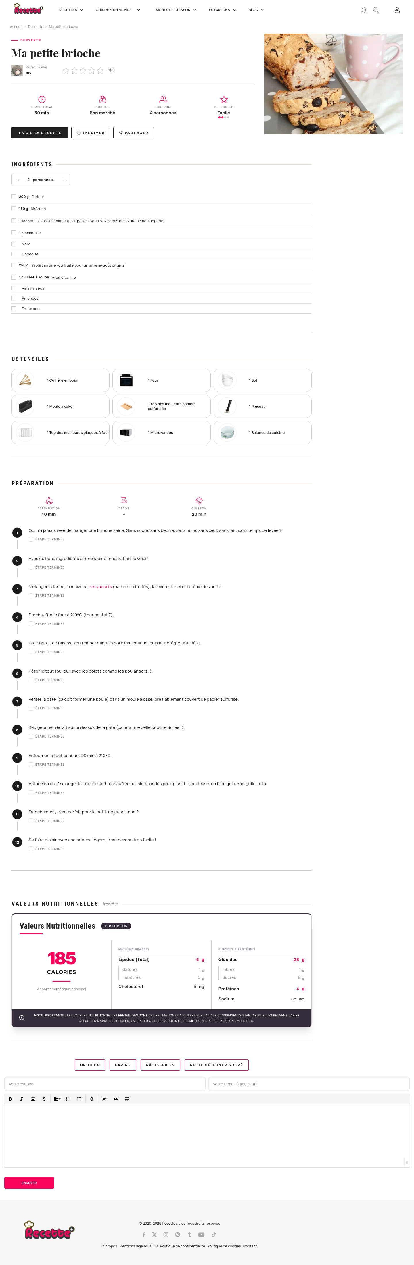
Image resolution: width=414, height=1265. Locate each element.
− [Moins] (17, 179)
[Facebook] (144, 1234)
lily (28, 72)
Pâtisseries (160, 1065)
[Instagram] (166, 1234)
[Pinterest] (178, 1234)
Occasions (223, 10)
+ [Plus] (63, 179)
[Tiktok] (213, 1234)
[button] (10, 1099)
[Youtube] (201, 1234)
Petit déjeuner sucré (216, 1065)
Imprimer (91, 133)
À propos (109, 1246)
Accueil (16, 26)
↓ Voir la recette (40, 133)
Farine (123, 1065)
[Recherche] (375, 10)
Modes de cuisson (177, 10)
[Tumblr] (189, 1234)
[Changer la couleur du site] (364, 10)
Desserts (35, 26)
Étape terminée (47, 539)
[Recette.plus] (32, 10)
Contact (250, 1246)
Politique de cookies (224, 1246)
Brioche (90, 1065)
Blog (257, 10)
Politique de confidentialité (182, 1246)
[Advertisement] (362, 235)
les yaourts (101, 586)
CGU (154, 1246)
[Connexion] (397, 10)
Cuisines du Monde (120, 10)
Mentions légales (133, 1246)
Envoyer (29, 1183)
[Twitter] (154, 1234)
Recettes (71, 10)
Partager (134, 133)
